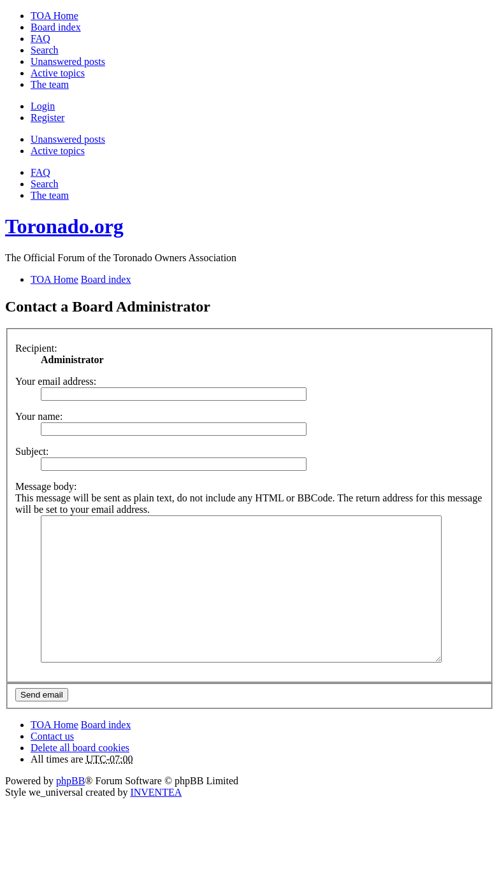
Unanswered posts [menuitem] (68, 61)
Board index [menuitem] (56, 27)
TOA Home (54, 753)
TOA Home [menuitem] (54, 15)
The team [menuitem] (50, 84)
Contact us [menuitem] (52, 764)
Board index (106, 753)
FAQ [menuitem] (40, 38)
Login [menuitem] (43, 106)
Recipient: (36, 348)
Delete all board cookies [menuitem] (80, 776)
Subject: (31, 451)
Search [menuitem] (45, 50)
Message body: (45, 486)
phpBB (70, 809)
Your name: (38, 416)
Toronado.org (64, 226)
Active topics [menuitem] (58, 73)
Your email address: (55, 381)
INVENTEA (156, 820)
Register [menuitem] (47, 117)
